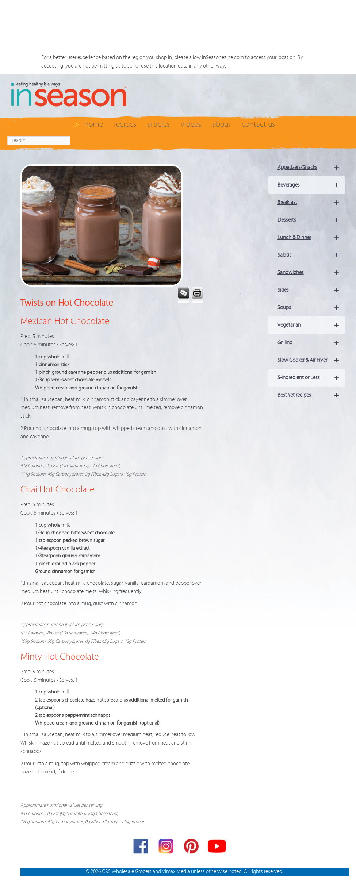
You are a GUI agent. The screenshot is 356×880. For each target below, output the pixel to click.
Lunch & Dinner (311, 237)
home (93, 124)
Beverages (311, 185)
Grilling (311, 342)
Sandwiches (311, 272)
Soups (311, 307)
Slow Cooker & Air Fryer (311, 360)
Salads (311, 255)
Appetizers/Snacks (311, 167)
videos (191, 124)
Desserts (311, 220)
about (221, 124)
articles (158, 124)
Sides (311, 290)
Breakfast (311, 202)
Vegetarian (311, 325)
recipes (125, 124)
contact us (258, 124)
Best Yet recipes (311, 395)
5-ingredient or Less (311, 378)
